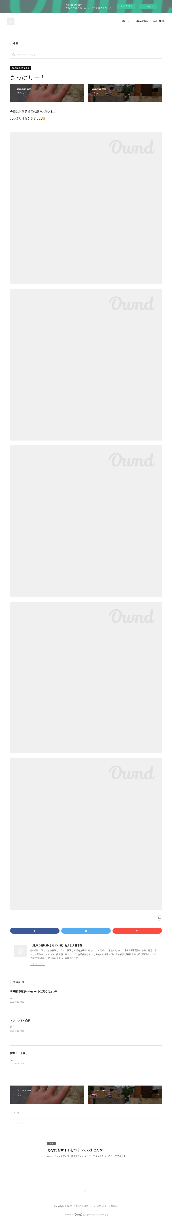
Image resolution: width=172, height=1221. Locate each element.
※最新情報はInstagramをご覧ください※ (34, 991)
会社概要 (159, 21)
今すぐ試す (126, 6)
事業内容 (142, 21)
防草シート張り (19, 1053)
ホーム (126, 21)
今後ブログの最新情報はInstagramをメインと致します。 (37, 998)
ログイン (148, 6)
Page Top (86, 1192)
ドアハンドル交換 (20, 1020)
